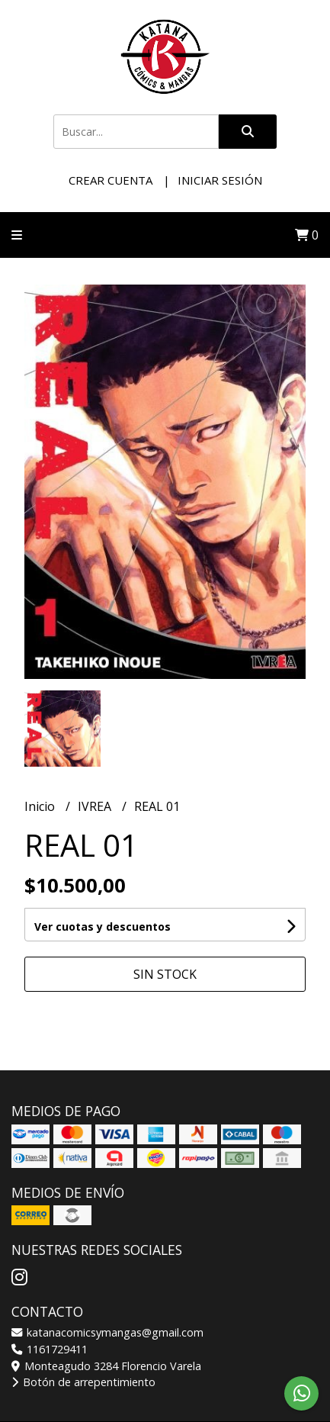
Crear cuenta (110, 180)
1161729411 (49, 1349)
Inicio (41, 806)
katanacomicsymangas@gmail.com (107, 1332)
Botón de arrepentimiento (83, 1382)
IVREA (96, 806)
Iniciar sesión (220, 180)
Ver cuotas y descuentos (102, 926)
